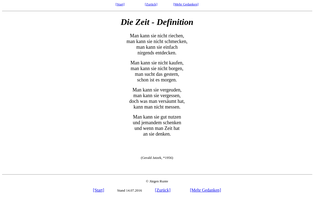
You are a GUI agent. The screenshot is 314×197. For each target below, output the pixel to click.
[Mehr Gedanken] (186, 4)
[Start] (119, 4)
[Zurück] (151, 4)
